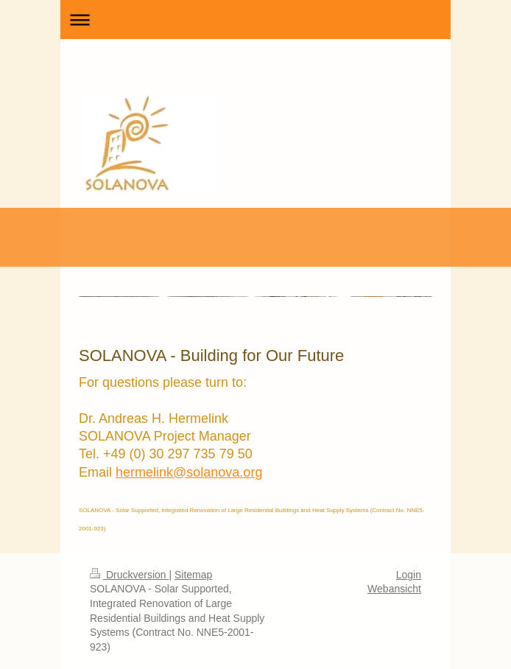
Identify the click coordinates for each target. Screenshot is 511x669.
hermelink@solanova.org (189, 472)
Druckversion (129, 575)
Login (408, 575)
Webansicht (394, 589)
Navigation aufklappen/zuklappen (255, 19)
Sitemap (193, 575)
